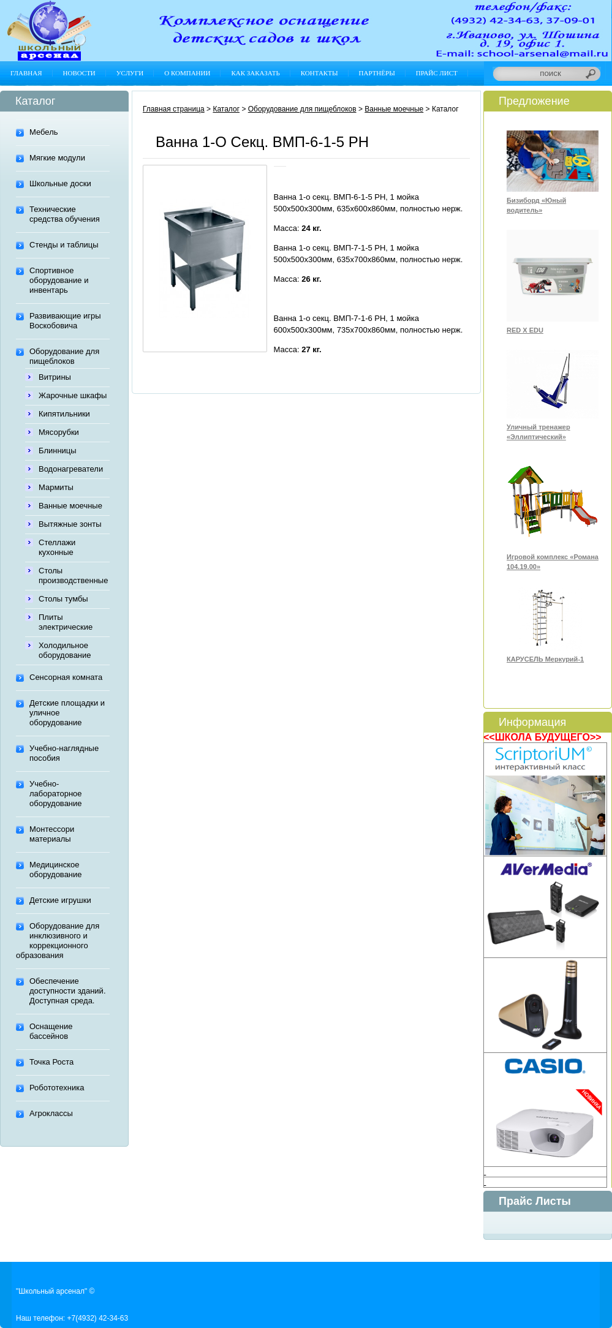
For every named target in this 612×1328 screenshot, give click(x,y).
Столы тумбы (63, 598)
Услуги (129, 73)
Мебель (43, 132)
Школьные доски (60, 183)
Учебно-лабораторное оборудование (55, 793)
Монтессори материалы (51, 833)
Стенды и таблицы (64, 244)
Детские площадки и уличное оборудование (67, 712)
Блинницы (58, 450)
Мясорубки (59, 432)
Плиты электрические (66, 622)
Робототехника (56, 1087)
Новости (79, 73)
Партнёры (377, 73)
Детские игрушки (60, 900)
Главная (26, 73)
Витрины (55, 377)
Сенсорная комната (65, 677)
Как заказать (255, 73)
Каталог (226, 109)
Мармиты (56, 487)
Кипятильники (64, 413)
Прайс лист (437, 73)
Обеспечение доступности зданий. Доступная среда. (67, 990)
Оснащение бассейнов (50, 1031)
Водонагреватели (71, 468)
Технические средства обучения (64, 214)
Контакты (319, 73)
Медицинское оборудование (55, 869)
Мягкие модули (57, 157)
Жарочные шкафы (73, 395)
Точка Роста (51, 1061)
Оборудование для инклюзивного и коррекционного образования (57, 940)
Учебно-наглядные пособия (64, 753)
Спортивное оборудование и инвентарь (58, 280)
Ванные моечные (70, 505)
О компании (187, 73)
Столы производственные (73, 575)
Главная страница (174, 109)
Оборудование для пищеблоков (64, 356)
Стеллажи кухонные (57, 547)
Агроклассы (51, 1113)
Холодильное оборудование (65, 650)
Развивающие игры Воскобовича (65, 320)
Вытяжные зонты (70, 524)
